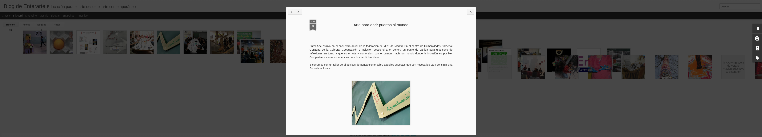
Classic (6, 15)
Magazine (31, 15)
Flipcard (18, 15)
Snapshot (68, 15)
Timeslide (82, 15)
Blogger (395, 135)
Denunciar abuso (408, 135)
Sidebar (55, 15)
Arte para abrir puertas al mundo (381, 25)
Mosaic (43, 15)
